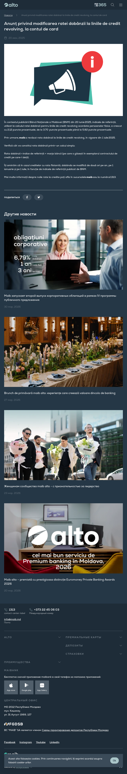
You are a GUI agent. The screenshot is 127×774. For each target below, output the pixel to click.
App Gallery (42, 690)
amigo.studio (22, 767)
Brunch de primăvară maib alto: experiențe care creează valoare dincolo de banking (59, 393)
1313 (12, 609)
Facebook (9, 742)
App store (11, 690)
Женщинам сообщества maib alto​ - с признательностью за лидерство (51, 486)
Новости (8, 15)
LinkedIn (54, 742)
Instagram (25, 742)
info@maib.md (12, 619)
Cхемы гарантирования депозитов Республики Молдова (75, 730)
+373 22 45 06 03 (46, 609)
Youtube (40, 742)
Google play (26, 690)
